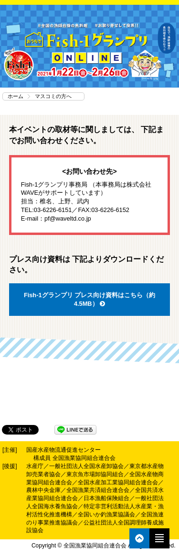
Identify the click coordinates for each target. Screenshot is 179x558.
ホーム (15, 96)
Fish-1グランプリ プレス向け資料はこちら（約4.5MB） (89, 299)
